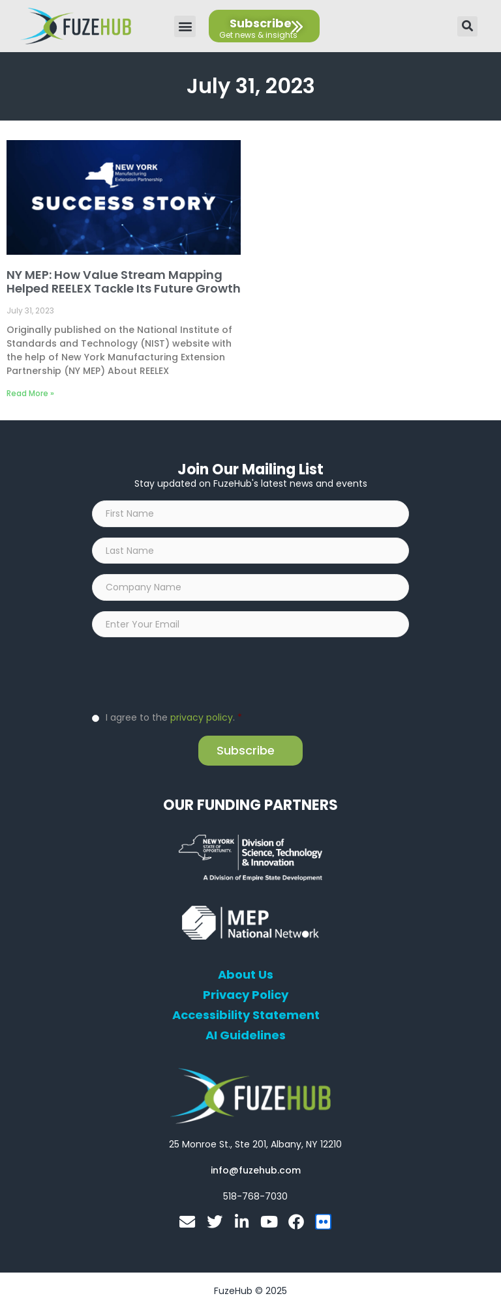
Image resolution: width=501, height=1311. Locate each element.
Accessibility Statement (246, 1016)
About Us (245, 976)
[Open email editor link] (256, 1171)
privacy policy (201, 718)
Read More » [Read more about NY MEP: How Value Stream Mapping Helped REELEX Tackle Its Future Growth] (30, 393)
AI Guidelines (245, 1036)
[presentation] (191, 674)
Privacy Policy (245, 996)
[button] (185, 26)
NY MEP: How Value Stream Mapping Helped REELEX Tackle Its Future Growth (124, 282)
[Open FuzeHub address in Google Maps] (255, 1145)
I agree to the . (174, 718)
